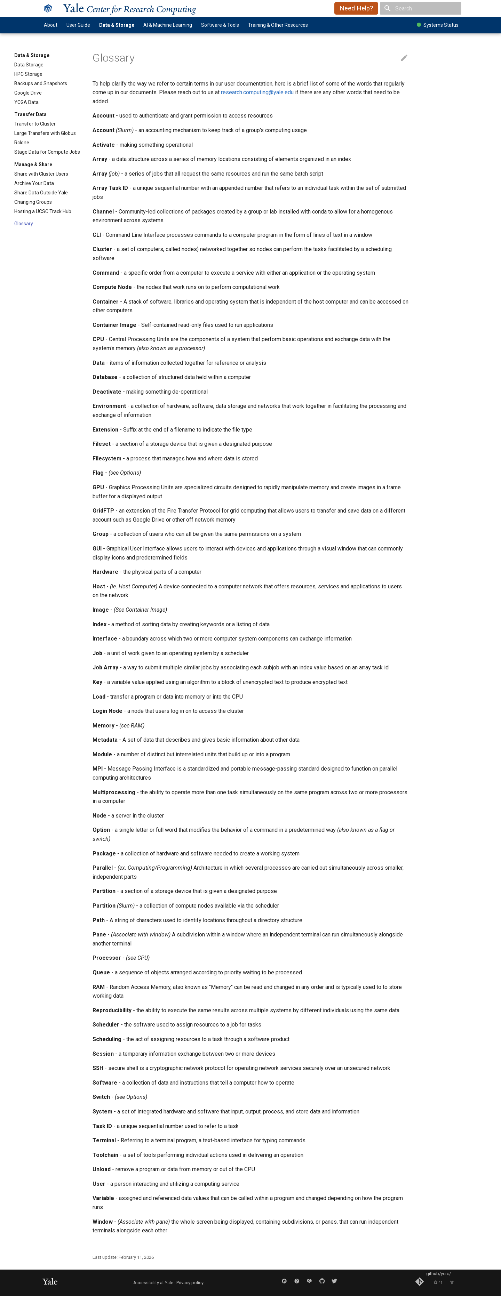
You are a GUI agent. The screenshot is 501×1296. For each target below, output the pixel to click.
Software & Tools (220, 25)
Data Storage (28, 64)
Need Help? (356, 8)
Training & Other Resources (278, 25)
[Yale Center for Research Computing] (48, 8)
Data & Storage (116, 25)
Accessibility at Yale (153, 1282)
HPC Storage (28, 74)
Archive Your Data (34, 183)
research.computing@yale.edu (257, 92)
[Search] (420, 8)
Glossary (23, 223)
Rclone (21, 142)
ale (129, 8)
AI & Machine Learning (167, 25)
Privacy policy (190, 1282)
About (50, 25)
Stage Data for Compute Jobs (47, 152)
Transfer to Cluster (35, 124)
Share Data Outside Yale (41, 192)
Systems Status (438, 25)
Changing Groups (33, 202)
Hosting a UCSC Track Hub (42, 211)
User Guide (78, 25)
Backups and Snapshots (40, 83)
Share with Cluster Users (41, 174)
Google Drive (28, 93)
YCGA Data (26, 102)
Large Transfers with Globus (45, 133)
